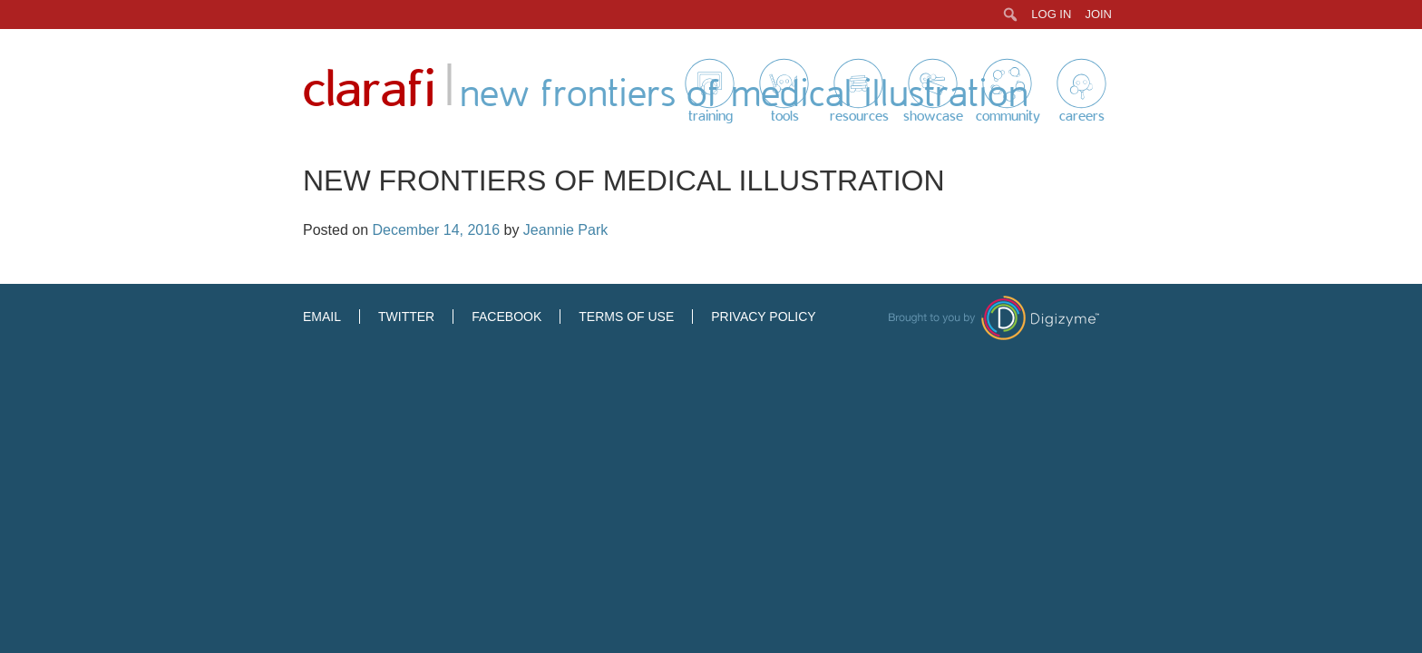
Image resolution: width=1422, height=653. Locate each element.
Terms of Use (626, 316)
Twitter (406, 316)
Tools (785, 116)
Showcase (933, 116)
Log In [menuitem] (1051, 14)
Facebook (506, 316)
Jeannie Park (565, 230)
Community (1008, 116)
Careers (1082, 116)
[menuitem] (1011, 14)
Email (322, 316)
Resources (859, 116)
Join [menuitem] (1098, 14)
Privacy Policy (763, 316)
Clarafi (369, 90)
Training (710, 116)
